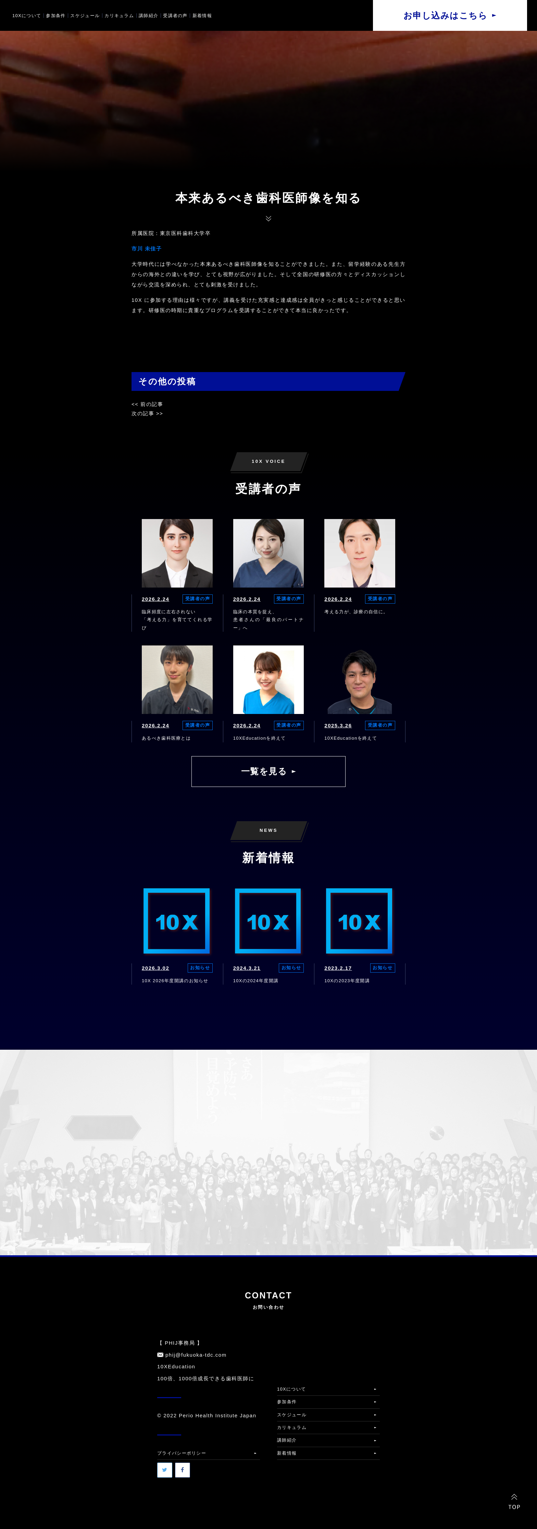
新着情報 (202, 15)
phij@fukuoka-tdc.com (196, 1355)
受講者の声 (175, 15)
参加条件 (55, 15)
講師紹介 (148, 15)
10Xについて (26, 15)
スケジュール (85, 15)
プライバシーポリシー (181, 1453)
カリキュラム (119, 15)
